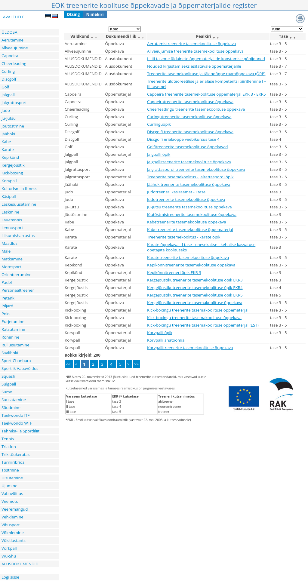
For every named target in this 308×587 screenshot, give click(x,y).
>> (136, 364)
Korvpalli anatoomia (165, 340)
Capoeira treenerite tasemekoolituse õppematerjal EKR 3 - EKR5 (206, 94)
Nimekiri (94, 14)
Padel (7, 282)
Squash (8, 376)
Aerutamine (12, 40)
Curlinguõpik (159, 124)
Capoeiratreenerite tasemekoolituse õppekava (190, 101)
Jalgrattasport (14, 102)
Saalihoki (10, 352)
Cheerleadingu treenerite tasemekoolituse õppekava (196, 109)
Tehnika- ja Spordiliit (20, 431)
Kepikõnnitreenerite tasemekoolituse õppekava (191, 265)
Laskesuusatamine (19, 204)
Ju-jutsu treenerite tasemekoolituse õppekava (189, 207)
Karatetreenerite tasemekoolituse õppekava (188, 257)
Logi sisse (10, 577)
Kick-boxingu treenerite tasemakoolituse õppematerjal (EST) (203, 325)
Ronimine (10, 337)
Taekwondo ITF (15, 415)
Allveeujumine (15, 48)
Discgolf (9, 79)
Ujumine (9, 485)
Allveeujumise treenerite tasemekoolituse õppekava (195, 51)
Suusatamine (14, 399)
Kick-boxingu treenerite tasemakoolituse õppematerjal (197, 310)
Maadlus (9, 243)
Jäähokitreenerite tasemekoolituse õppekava (188, 184)
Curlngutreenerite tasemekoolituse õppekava (189, 116)
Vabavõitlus (12, 493)
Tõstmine (10, 470)
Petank (8, 298)
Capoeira (10, 55)
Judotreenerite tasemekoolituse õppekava (186, 199)
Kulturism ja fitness (19, 188)
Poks (6, 313)
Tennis (8, 438)
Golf (5, 87)
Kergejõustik (13, 165)
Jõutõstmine (13, 126)
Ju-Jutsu (9, 118)
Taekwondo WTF (17, 423)
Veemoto (10, 501)
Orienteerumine (17, 274)
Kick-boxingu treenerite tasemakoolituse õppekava (194, 317)
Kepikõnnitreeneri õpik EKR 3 (174, 272)
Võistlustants (14, 540)
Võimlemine (13, 532)
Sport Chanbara (16, 360)
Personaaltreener (18, 290)
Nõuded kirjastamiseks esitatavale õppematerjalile (194, 66)
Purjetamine (13, 321)
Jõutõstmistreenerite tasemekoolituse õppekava (191, 214)
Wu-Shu (9, 556)
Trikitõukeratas (15, 454)
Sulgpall (9, 384)
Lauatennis (12, 220)
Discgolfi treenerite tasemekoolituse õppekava (190, 131)
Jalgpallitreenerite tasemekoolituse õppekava (189, 161)
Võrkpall (9, 548)
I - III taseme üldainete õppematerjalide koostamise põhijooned (206, 58)
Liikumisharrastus (18, 235)
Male (6, 251)
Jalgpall (8, 94)
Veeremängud (15, 509)
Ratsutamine (13, 329)
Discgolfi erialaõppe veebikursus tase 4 (183, 139)
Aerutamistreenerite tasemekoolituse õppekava (191, 43)
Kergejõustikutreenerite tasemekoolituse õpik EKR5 (195, 295)
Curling (8, 71)
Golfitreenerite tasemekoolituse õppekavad (187, 146)
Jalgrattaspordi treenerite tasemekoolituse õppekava (196, 169)
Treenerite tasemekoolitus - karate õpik (183, 237)
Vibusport (11, 524)
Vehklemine (12, 517)
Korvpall (9, 180)
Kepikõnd (10, 157)
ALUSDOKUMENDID (20, 564)
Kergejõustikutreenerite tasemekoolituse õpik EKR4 (195, 287)
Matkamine (12, 259)
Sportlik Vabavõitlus (20, 368)
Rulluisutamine (15, 345)
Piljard (7, 306)
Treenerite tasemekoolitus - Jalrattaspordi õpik (190, 177)
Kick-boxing (12, 173)
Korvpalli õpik (159, 332)
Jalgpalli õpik (158, 154)
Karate (8, 149)
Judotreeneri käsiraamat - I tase (176, 192)
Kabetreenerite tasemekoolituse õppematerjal (190, 229)
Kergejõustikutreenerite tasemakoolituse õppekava (194, 302)
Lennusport (12, 227)
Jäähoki (8, 134)
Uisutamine (12, 478)
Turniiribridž (13, 462)
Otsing (73, 14)
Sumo (7, 392)
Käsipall (9, 196)
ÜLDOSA (9, 32)
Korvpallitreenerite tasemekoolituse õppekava (190, 347)
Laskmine (10, 212)
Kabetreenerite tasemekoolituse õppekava (186, 222)
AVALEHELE (13, 17)
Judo (6, 110)
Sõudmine (11, 407)
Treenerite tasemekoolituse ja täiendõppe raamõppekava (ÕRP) (206, 73)
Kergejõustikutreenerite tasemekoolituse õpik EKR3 (195, 280)
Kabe (6, 141)
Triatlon (9, 446)
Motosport (11, 266)
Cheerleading (14, 63)
